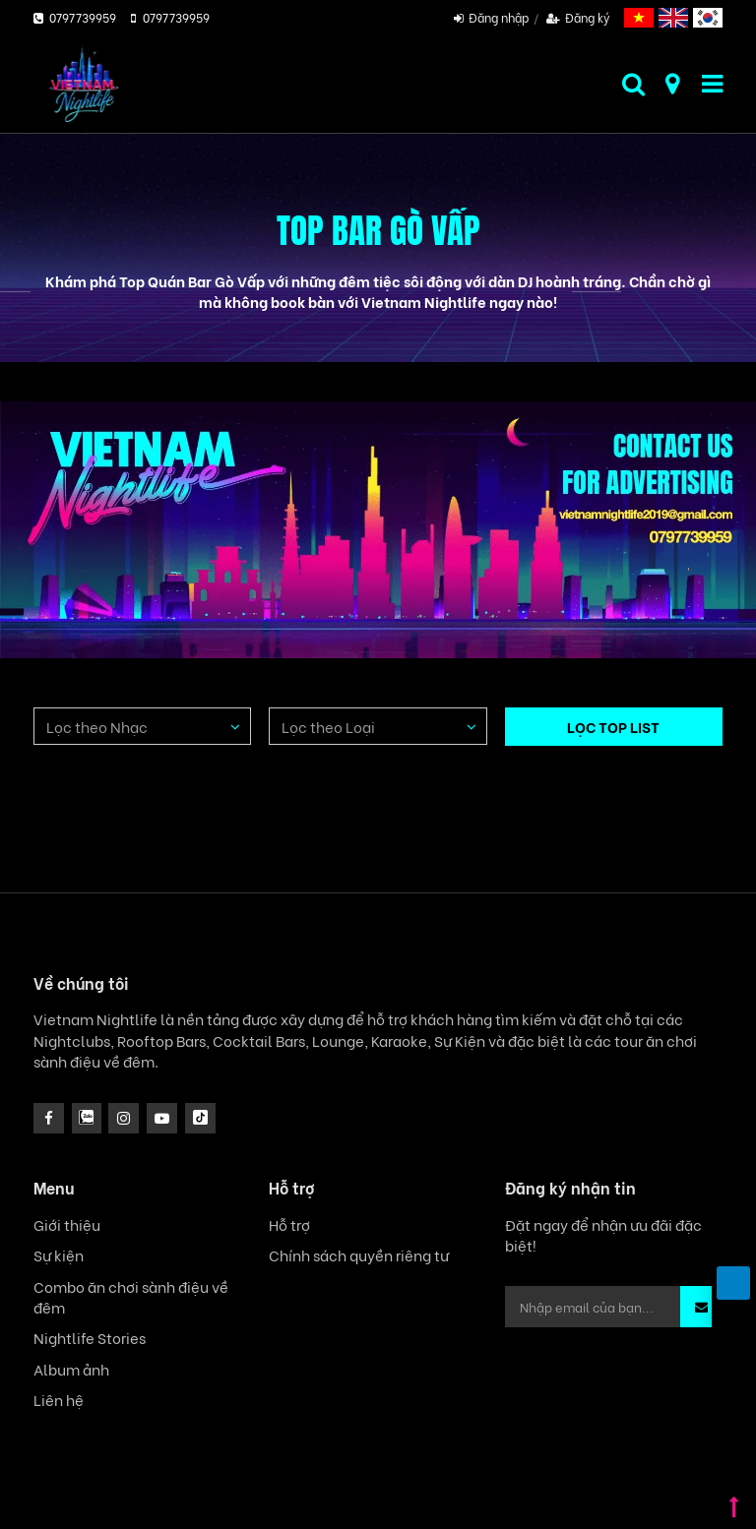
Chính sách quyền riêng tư (359, 1255)
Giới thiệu (66, 1224)
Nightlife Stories (89, 1337)
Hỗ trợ (289, 1224)
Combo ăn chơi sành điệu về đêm (130, 1296)
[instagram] (87, 1118)
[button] (701, 1306)
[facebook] (48, 1118)
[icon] (123, 1118)
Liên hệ (58, 1399)
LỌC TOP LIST (613, 726)
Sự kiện (58, 1255)
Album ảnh (71, 1369)
